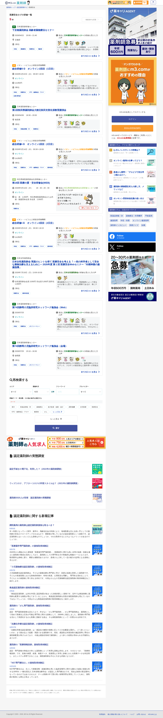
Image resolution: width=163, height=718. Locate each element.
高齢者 (40, 49)
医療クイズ (134, 225)
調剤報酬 (72, 407)
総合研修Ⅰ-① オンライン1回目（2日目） (33, 144)
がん (45, 412)
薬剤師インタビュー (118, 225)
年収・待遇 (125, 220)
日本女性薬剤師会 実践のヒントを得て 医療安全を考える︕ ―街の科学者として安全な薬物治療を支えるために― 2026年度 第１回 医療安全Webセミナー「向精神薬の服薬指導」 (56, 264)
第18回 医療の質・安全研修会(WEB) (31, 183)
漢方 (13, 407)
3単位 (15, 92)
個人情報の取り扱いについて (117, 714)
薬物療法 (23, 49)
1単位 (15, 49)
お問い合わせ (141, 714)
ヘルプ (132, 714)
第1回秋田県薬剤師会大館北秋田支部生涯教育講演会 (39, 110)
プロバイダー (84, 386)
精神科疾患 (25, 293)
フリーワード (60, 386)
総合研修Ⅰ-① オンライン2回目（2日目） (33, 223)
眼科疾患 (50, 167)
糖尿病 (36, 412)
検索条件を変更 (92, 20)
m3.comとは (152, 714)
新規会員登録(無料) (132, 128)
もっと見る (57, 412)
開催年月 (36, 386)
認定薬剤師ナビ (22, 7)
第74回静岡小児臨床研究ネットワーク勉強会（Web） (40, 307)
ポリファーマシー (34, 326)
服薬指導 (114, 220)
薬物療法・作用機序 (134, 216)
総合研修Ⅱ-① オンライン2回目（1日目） (33, 69)
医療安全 (32, 49)
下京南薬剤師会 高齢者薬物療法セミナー (33, 30)
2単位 (15, 326)
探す (56, 428)
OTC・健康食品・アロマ (36, 92)
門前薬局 (148, 216)
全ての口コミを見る (90, 56)
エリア (12, 386)
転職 (143, 225)
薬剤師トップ (11, 7)
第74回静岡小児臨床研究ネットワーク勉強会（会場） (39, 346)
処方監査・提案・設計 (55, 407)
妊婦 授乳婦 (17, 96)
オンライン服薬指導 (141, 220)
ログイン (153, 2)
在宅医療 (83, 407)
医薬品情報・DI (25, 129)
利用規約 (102, 714)
